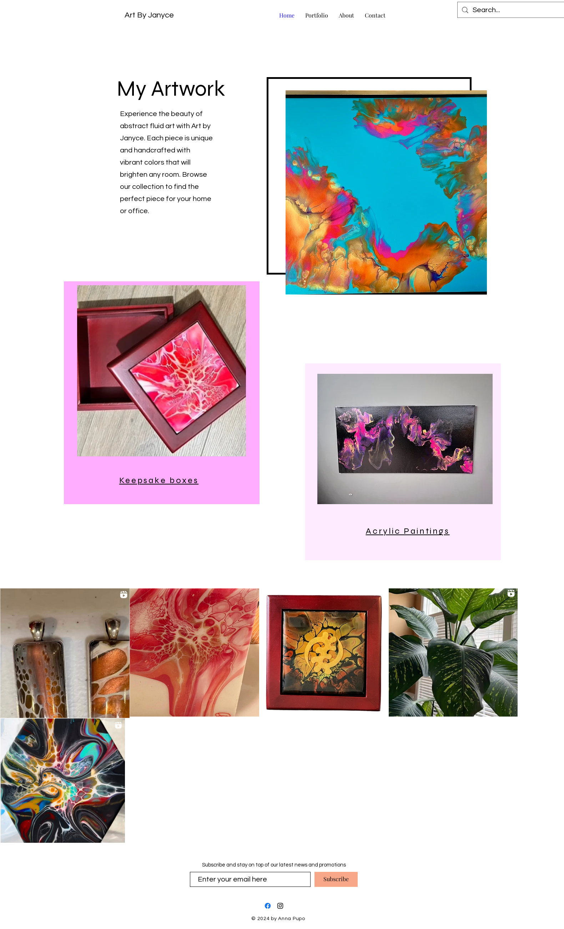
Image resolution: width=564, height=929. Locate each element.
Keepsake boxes (158, 480)
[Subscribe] (336, 879)
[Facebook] (268, 906)
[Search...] (512, 10)
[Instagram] (280, 906)
